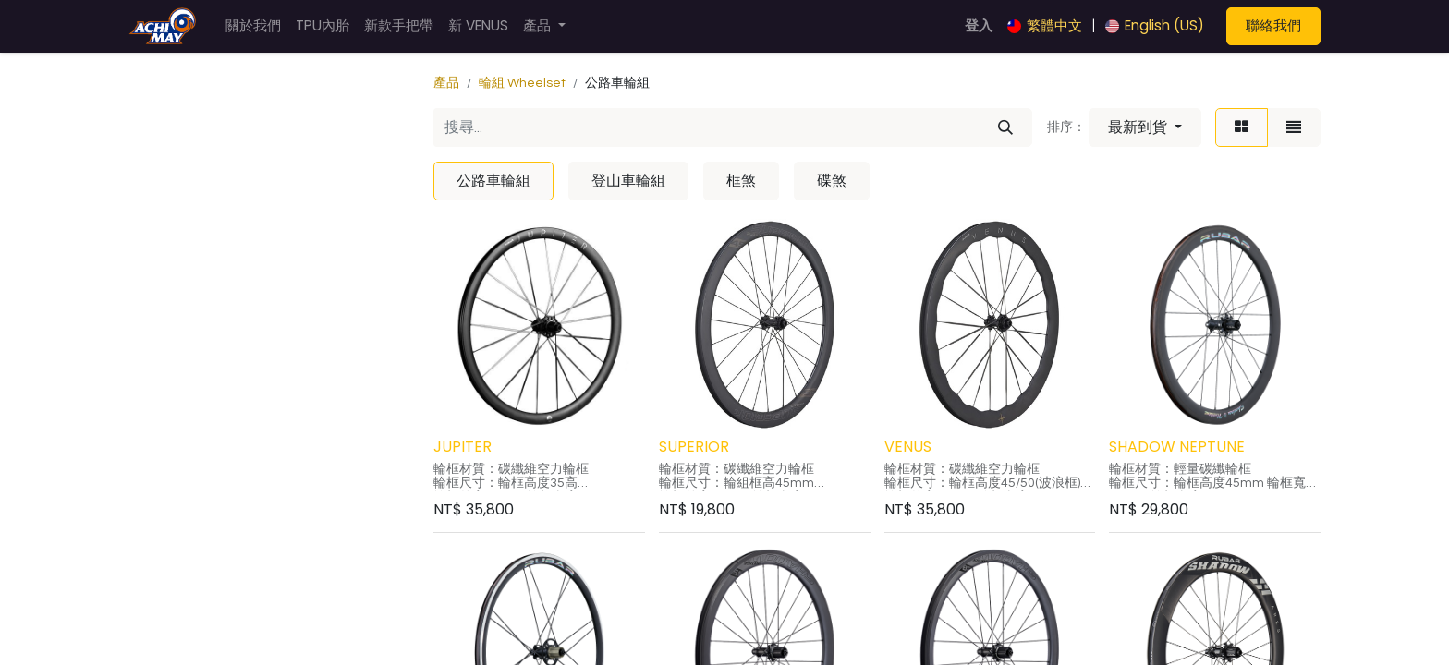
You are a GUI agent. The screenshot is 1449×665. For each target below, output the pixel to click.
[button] (1145, 127)
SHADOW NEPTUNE (1177, 446)
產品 (446, 83)
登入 (978, 25)
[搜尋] (1005, 127)
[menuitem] (253, 26)
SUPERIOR (694, 446)
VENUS (908, 446)
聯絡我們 (1273, 25)
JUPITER (462, 446)
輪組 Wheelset (522, 83)
